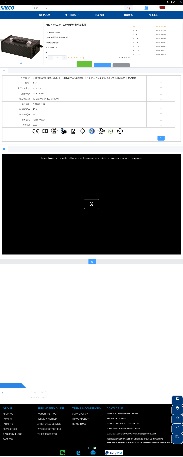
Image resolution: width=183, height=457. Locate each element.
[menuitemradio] (162, 7)
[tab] (4, 70)
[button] (50, 58)
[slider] (101, 392)
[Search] (128, 8)
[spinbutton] (57, 57)
